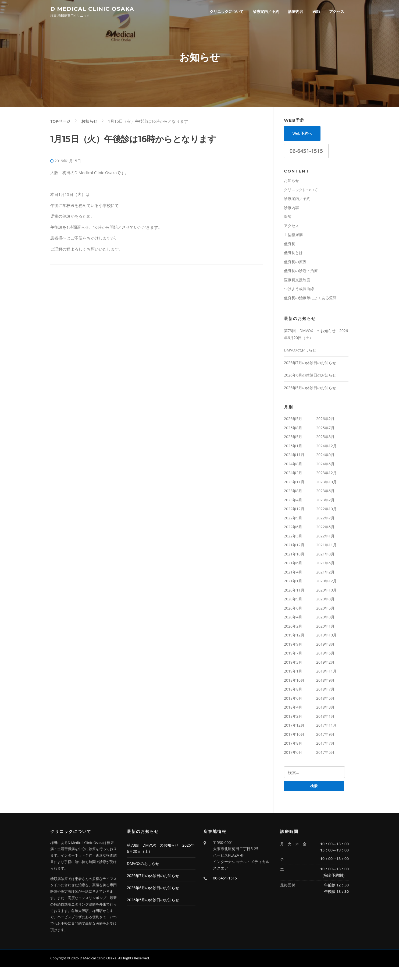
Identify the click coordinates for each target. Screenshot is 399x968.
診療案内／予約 (266, 11)
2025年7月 (325, 428)
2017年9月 (325, 735)
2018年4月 (293, 708)
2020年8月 (325, 600)
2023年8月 (293, 491)
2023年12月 (326, 473)
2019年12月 (294, 636)
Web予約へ (302, 134)
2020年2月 (293, 627)
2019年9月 (293, 645)
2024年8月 (293, 464)
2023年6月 (325, 491)
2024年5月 (325, 464)
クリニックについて (227, 11)
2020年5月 (325, 609)
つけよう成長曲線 (299, 289)
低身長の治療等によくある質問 (310, 298)
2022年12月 (294, 509)
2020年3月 (325, 618)
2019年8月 (325, 645)
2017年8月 (293, 744)
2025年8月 (293, 428)
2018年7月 (325, 690)
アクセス (336, 11)
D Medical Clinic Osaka (92, 8)
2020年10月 (326, 591)
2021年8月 (325, 555)
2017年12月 (294, 726)
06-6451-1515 (306, 152)
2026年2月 (325, 419)
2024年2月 (293, 473)
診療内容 (295, 11)
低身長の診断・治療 (301, 271)
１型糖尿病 (293, 235)
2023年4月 (293, 501)
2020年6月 (293, 609)
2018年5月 (325, 699)
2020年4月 (293, 618)
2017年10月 (294, 735)
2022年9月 (293, 519)
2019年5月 (325, 654)
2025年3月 (325, 437)
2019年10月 (326, 636)
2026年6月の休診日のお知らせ (310, 376)
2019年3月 (293, 663)
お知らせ (291, 181)
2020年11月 (294, 591)
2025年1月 (293, 446)
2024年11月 (294, 455)
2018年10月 (294, 681)
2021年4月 (293, 573)
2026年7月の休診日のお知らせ (310, 363)
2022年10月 (326, 509)
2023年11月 (294, 482)
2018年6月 (293, 699)
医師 (316, 11)
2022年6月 (293, 527)
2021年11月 (326, 545)
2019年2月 (325, 663)
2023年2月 (325, 501)
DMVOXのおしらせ (300, 351)
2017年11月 (326, 726)
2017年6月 (293, 753)
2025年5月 (293, 437)
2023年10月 (326, 482)
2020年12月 (326, 582)
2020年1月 (325, 627)
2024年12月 (326, 446)
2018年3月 (325, 708)
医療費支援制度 (297, 280)
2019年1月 (293, 672)
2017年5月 (325, 753)
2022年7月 (325, 519)
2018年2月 (293, 717)
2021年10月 (294, 555)
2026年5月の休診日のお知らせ (310, 388)
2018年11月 (326, 672)
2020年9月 (293, 600)
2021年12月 (294, 545)
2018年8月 (293, 690)
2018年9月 (325, 681)
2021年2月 (325, 573)
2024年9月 (325, 455)
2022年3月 (293, 537)
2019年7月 (293, 654)
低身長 (289, 244)
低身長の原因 (295, 262)
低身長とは (293, 253)
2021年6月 (293, 563)
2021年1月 (293, 582)
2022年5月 (325, 527)
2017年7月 (325, 744)
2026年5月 (293, 419)
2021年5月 (325, 563)
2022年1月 (325, 537)
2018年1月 (325, 717)
